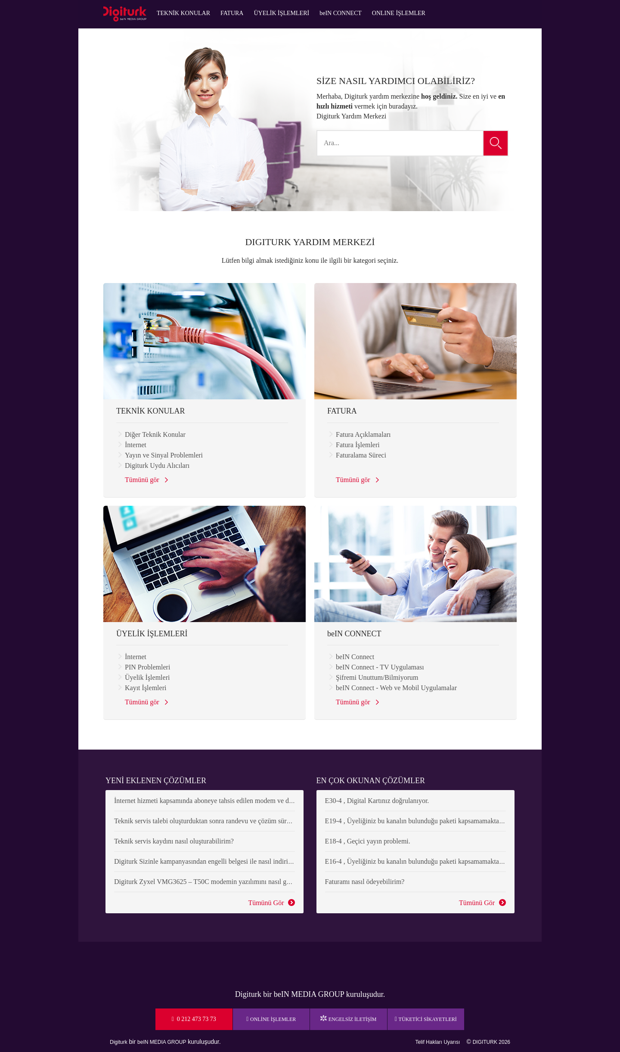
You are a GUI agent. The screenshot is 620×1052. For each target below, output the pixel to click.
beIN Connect (355, 656)
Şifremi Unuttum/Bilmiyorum (377, 677)
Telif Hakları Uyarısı (437, 1042)
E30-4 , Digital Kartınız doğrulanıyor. (377, 800)
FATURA (231, 13)
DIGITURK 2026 (491, 1042)
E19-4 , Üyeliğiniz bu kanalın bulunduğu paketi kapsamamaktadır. (416, 821)
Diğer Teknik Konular (155, 434)
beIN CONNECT (340, 13)
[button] (496, 143)
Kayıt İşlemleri (145, 687)
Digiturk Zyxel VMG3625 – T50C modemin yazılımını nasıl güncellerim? (216, 881)
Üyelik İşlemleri (147, 677)
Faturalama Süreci (361, 455)
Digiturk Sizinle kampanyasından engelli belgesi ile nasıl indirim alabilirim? (219, 861)
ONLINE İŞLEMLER (398, 13)
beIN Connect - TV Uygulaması (380, 667)
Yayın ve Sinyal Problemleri (164, 455)
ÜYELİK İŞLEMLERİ (281, 13)
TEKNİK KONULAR (183, 13)
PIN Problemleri (147, 667)
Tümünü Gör (265, 903)
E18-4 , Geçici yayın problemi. (367, 841)
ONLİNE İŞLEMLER (273, 1019)
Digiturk (118, 1042)
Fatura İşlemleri (358, 444)
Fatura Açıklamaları (363, 434)
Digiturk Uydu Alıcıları (157, 465)
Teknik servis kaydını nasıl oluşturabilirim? (174, 841)
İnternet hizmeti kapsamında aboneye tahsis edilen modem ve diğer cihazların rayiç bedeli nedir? (247, 800)
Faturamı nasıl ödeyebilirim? (365, 881)
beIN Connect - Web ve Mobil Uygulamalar (396, 687)
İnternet (135, 444)
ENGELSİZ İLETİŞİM (353, 1019)
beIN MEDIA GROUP (161, 1042)
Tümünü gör (143, 480)
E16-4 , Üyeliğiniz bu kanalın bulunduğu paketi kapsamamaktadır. (416, 861)
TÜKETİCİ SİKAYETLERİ (428, 1019)
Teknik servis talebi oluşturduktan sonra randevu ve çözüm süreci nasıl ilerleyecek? (229, 821)
